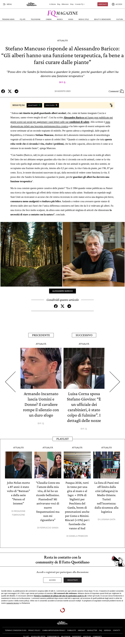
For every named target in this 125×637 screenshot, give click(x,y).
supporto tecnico (12, 603)
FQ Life (22, 19)
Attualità (62, 41)
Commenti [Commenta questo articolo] (116, 91)
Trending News (8, 19)
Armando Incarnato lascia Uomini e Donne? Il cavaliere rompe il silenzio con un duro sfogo (41, 404)
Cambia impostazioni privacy (53, 630)
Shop (71, 4)
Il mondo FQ (80, 4)
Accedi (52, 580)
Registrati (73, 580)
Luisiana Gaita (107, 519)
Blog (58, 4)
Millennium (65, 4)
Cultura (119, 19)
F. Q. (64, 82)
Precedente (41, 335)
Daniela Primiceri (78, 536)
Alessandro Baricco (62, 291)
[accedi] (117, 4)
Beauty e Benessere (102, 19)
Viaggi (70, 19)
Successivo (84, 335)
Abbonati (102, 4)
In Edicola (52, 4)
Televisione (35, 19)
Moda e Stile (84, 19)
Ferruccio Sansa (49, 528)
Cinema (49, 19)
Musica (60, 19)
